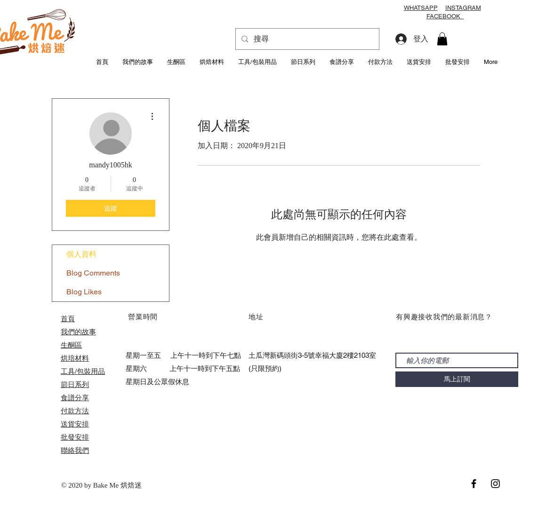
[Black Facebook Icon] (474, 483)
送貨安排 (75, 424)
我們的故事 (78, 332)
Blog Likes (84, 291)
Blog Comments (93, 272)
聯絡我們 (75, 450)
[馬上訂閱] (456, 379)
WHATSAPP (421, 7)
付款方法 (75, 411)
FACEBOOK (445, 16)
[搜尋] (306, 39)
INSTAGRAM (463, 7)
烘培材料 (75, 358)
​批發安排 (75, 437)
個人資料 (81, 254)
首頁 (68, 319)
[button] (442, 38)
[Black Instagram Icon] (495, 483)
